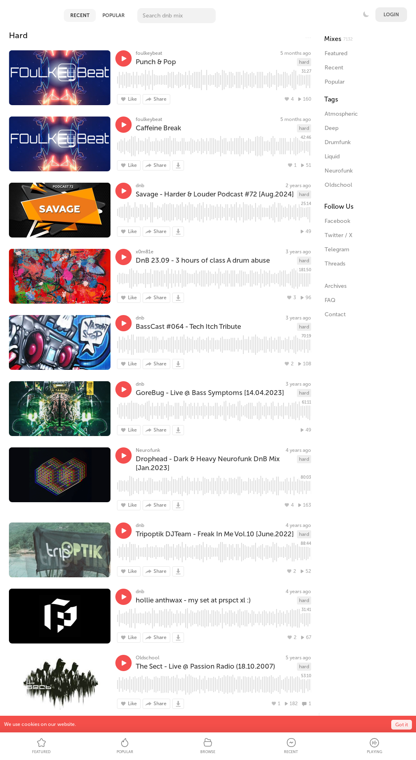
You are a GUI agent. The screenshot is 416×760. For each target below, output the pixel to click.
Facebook (337, 221)
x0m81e (145, 252)
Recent (79, 15)
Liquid (332, 156)
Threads (335, 263)
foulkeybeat (149, 53)
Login (391, 14)
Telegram (337, 249)
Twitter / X (338, 235)
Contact (335, 314)
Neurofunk (148, 450)
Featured (336, 53)
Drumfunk (338, 142)
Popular (113, 15)
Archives (336, 286)
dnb (140, 185)
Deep (331, 128)
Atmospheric (341, 113)
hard (304, 62)
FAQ (330, 300)
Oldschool (147, 658)
